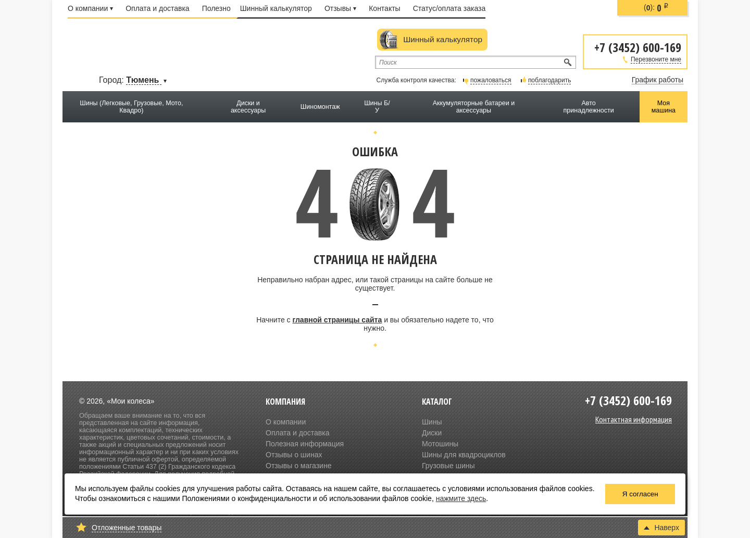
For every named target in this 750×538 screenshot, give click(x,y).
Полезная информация (305, 444)
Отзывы (340, 8)
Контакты (384, 8)
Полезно (216, 8)
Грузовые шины (448, 465)
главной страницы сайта (337, 320)
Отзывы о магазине (298, 465)
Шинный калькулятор (276, 8)
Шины (432, 422)
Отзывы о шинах (294, 455)
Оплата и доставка (157, 8)
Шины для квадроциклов (464, 455)
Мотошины (440, 444)
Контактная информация (633, 419)
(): (656, 8)
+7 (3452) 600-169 (637, 47)
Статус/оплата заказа (449, 8)
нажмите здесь (461, 498)
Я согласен (640, 494)
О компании (90, 8)
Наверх (661, 527)
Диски (432, 433)
